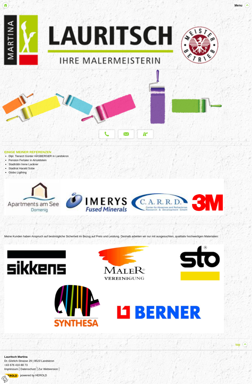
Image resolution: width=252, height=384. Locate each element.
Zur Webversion (48, 369)
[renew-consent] (5, 379)
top (237, 344)
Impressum (11, 369)
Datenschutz (28, 369)
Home (5, 5)
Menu (238, 5)
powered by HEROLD (33, 375)
